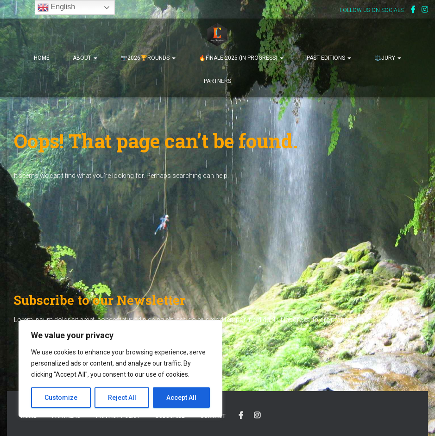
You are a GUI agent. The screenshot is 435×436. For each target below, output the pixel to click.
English (56, 7)
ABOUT (85, 58)
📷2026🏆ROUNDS (148, 58)
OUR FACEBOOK (241, 415)
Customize (60, 397)
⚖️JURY (387, 58)
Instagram (425, 10)
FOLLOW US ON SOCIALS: (372, 10)
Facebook (413, 10)
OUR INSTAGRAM (257, 415)
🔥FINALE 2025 (241, 58)
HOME (42, 58)
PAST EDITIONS (329, 58)
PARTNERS (217, 81)
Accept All (181, 397)
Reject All (122, 397)
